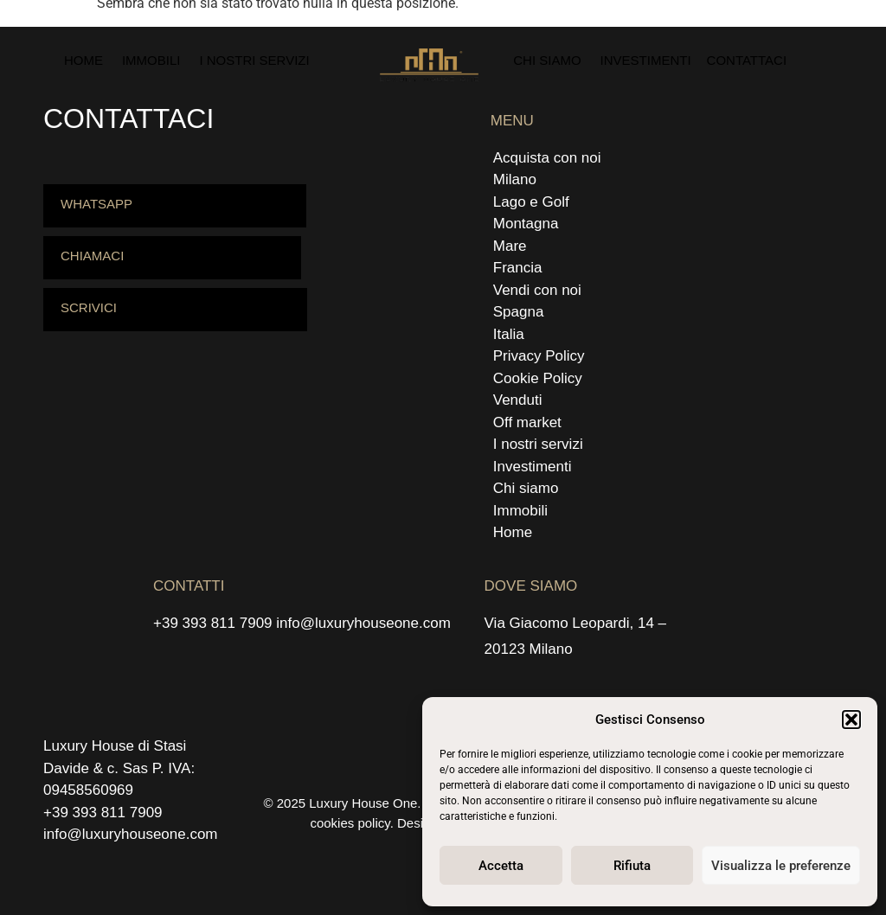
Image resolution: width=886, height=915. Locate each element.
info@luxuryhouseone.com (363, 623)
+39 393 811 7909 (213, 623)
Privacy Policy (539, 356)
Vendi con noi (537, 290)
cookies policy (349, 823)
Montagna (526, 223)
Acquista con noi (547, 158)
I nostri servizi (254, 60)
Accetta (500, 865)
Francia (518, 267)
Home (83, 60)
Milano (514, 179)
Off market (527, 422)
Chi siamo (547, 60)
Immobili (151, 60)
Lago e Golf (531, 202)
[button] (851, 719)
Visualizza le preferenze (781, 865)
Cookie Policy (537, 378)
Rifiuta (632, 865)
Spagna (518, 312)
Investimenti (645, 60)
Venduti (518, 400)
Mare (510, 246)
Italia (508, 334)
